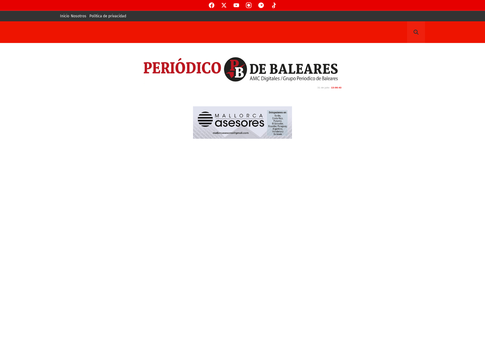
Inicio (64, 16)
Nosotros (78, 16)
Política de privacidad (107, 16)
